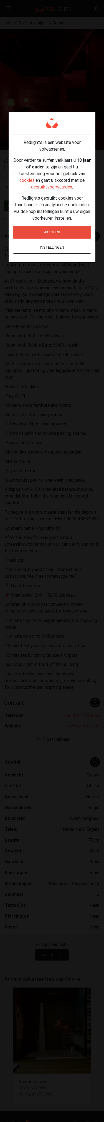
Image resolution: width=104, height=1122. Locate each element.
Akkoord (52, 232)
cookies (26, 180)
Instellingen (52, 247)
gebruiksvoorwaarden (51, 187)
